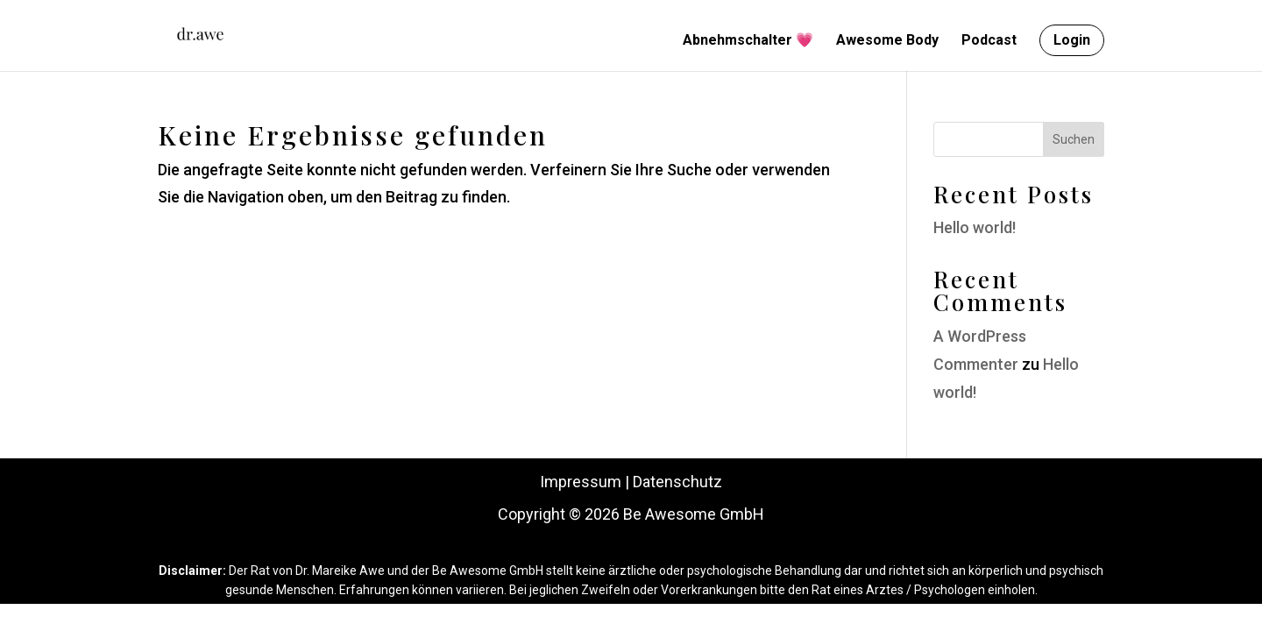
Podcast (989, 41)
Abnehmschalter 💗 (748, 41)
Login (1071, 40)
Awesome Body (887, 41)
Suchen (1074, 139)
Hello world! (974, 227)
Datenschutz (677, 481)
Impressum (580, 481)
